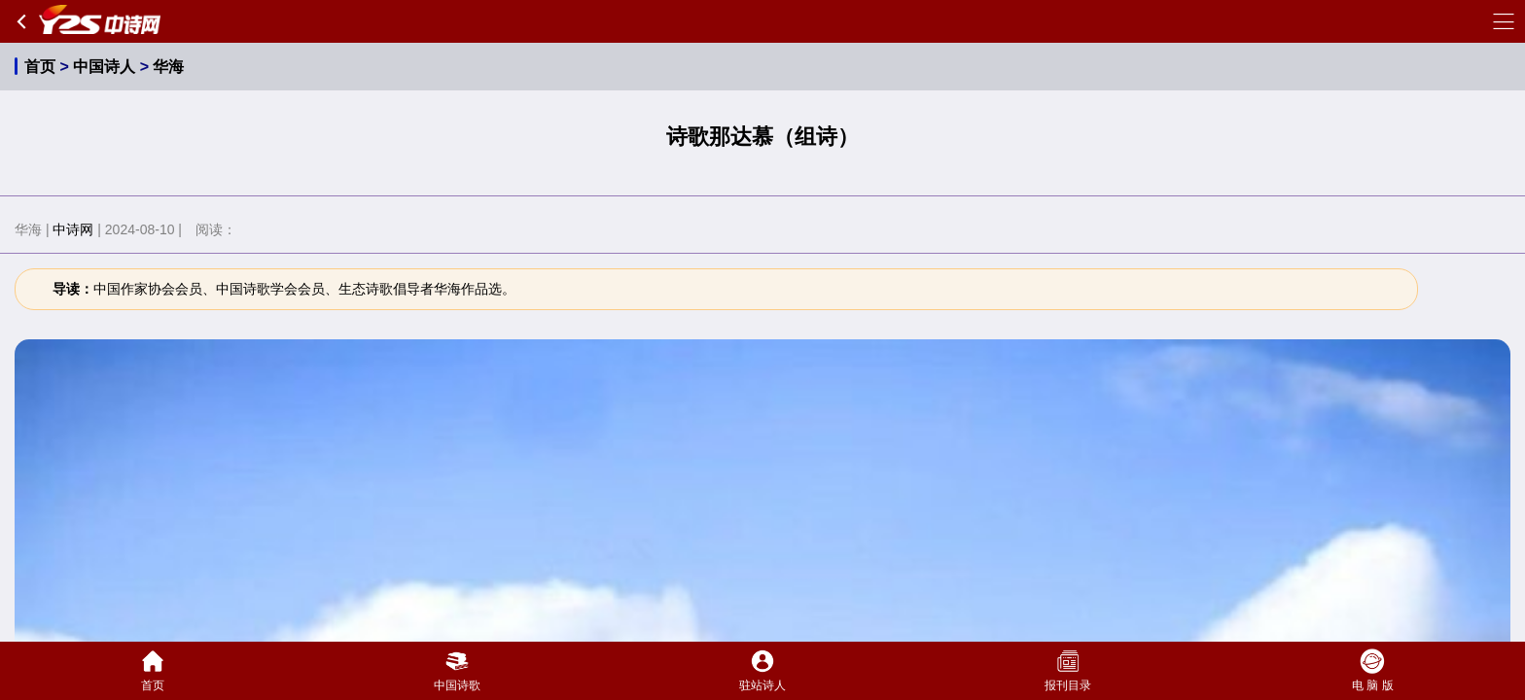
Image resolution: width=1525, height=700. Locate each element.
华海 (168, 66)
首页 (39, 66)
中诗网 (73, 229)
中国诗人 (104, 66)
